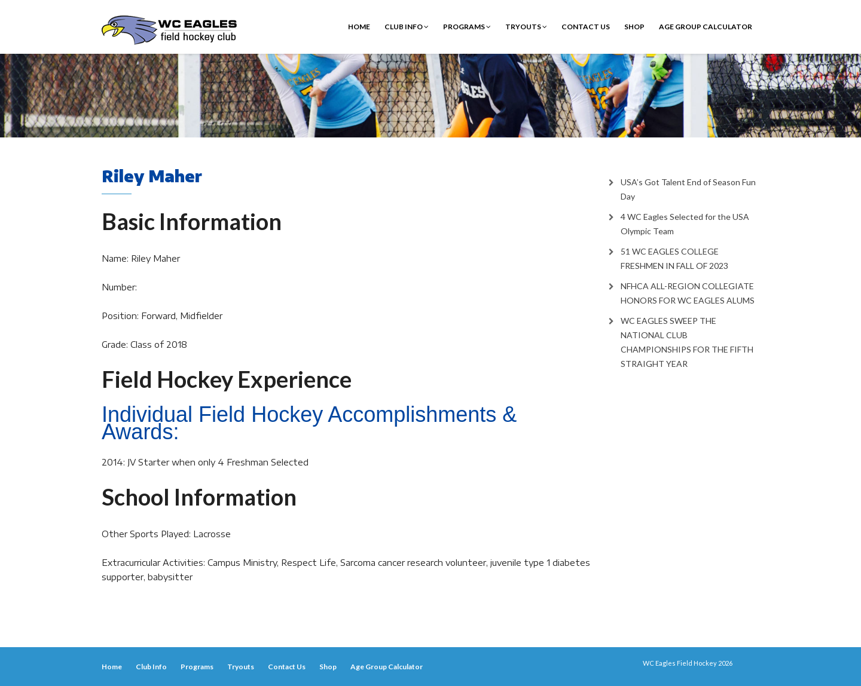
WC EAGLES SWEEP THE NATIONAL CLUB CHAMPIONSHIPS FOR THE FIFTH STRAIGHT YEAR (687, 342)
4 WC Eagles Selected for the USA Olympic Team (685, 224)
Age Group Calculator (705, 26)
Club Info (406, 26)
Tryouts (526, 26)
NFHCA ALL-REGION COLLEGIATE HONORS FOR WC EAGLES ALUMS (688, 293)
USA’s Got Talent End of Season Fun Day (688, 189)
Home (359, 26)
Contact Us (585, 26)
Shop (634, 26)
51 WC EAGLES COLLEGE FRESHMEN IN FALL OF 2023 (674, 258)
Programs (467, 26)
